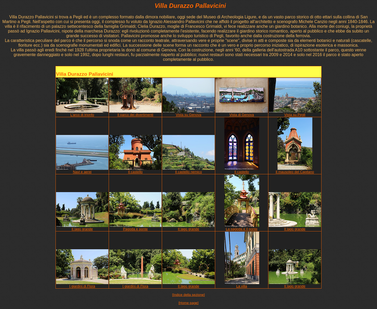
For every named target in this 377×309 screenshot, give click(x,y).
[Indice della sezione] (188, 295)
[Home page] (188, 303)
